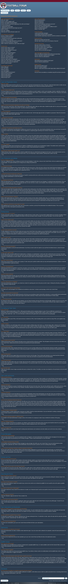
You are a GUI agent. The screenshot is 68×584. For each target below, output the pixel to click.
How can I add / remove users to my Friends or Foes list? (46, 41)
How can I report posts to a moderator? (9, 59)
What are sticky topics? (6, 74)
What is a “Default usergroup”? (41, 27)
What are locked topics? (6, 76)
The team (50, 580)
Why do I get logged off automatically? (9, 22)
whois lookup (22, 558)
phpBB (6, 583)
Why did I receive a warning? (7, 57)
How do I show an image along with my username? (11, 40)
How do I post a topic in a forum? (8, 47)
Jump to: (40, 578)
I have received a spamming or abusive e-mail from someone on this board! (50, 35)
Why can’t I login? (5, 20)
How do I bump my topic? (6, 63)
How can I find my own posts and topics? (43, 50)
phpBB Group (35, 544)
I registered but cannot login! (7, 26)
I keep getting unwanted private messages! (43, 34)
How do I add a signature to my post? (9, 50)
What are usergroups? (39, 22)
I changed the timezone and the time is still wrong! (11, 38)
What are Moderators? (39, 21)
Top (3, 87)
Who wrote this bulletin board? (41, 65)
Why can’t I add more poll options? (8, 52)
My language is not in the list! (7, 39)
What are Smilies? (5, 69)
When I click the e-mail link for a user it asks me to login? (13, 43)
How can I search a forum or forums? (42, 44)
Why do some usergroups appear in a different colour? (46, 26)
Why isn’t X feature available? (41, 67)
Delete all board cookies (56, 580)
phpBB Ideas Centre (56, 551)
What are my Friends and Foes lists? (42, 39)
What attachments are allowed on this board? (44, 60)
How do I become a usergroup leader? (42, 25)
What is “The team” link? (40, 29)
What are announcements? (6, 73)
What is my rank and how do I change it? (9, 42)
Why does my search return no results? (43, 46)
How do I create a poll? (6, 51)
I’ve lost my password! (5, 25)
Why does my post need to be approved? (9, 61)
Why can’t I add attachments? (7, 56)
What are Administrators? (40, 20)
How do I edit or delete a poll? (7, 53)
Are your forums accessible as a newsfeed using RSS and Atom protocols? (50, 72)
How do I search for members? (41, 48)
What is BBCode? (5, 67)
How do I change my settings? (7, 35)
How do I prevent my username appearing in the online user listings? (15, 24)
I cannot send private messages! (41, 33)
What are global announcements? (8, 72)
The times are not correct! (6, 37)
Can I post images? (5, 70)
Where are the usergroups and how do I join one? (45, 24)
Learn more (18, 573)
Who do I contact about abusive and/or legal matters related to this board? (50, 68)
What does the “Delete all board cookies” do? (10, 31)
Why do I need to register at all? (7, 21)
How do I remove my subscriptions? (42, 56)
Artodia (55, 583)
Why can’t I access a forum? (7, 55)
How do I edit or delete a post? (7, 48)
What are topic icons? (5, 77)
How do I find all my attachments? (42, 61)
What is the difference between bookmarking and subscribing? (47, 54)
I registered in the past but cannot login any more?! (11, 27)
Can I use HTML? (4, 68)
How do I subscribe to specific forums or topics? (44, 55)
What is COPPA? (4, 29)
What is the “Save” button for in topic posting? (10, 60)
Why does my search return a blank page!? (43, 47)
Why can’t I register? (5, 30)
